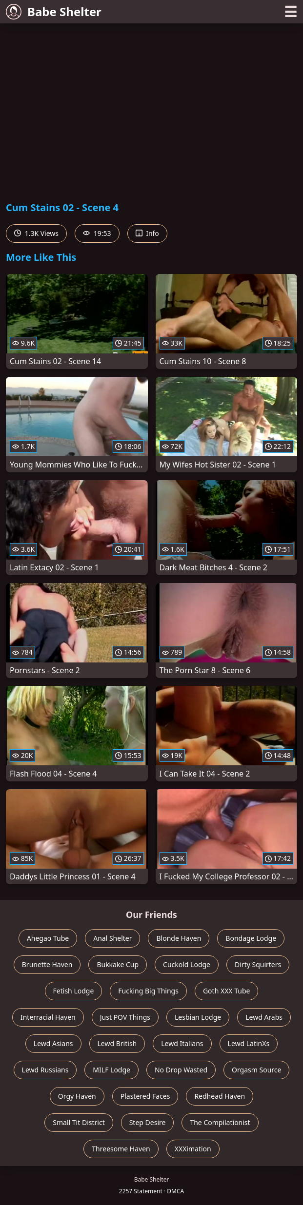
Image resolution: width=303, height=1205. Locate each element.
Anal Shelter (112, 938)
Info (147, 233)
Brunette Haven (47, 964)
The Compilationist (220, 1122)
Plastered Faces (145, 1096)
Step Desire (147, 1122)
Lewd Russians (45, 1069)
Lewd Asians (53, 1043)
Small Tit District (78, 1122)
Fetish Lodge (73, 990)
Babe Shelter (53, 11)
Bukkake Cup (118, 964)
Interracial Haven (48, 1017)
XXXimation (193, 1148)
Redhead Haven (219, 1096)
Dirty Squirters (258, 964)
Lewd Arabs (264, 1017)
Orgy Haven (77, 1096)
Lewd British (117, 1043)
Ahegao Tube (48, 938)
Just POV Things (125, 1017)
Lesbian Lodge (198, 1017)
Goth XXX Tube (226, 990)
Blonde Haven (178, 938)
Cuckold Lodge (186, 964)
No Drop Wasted (181, 1069)
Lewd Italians (182, 1043)
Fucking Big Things (148, 990)
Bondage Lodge (250, 938)
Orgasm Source (256, 1069)
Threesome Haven (121, 1148)
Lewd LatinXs (249, 1043)
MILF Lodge (111, 1069)
